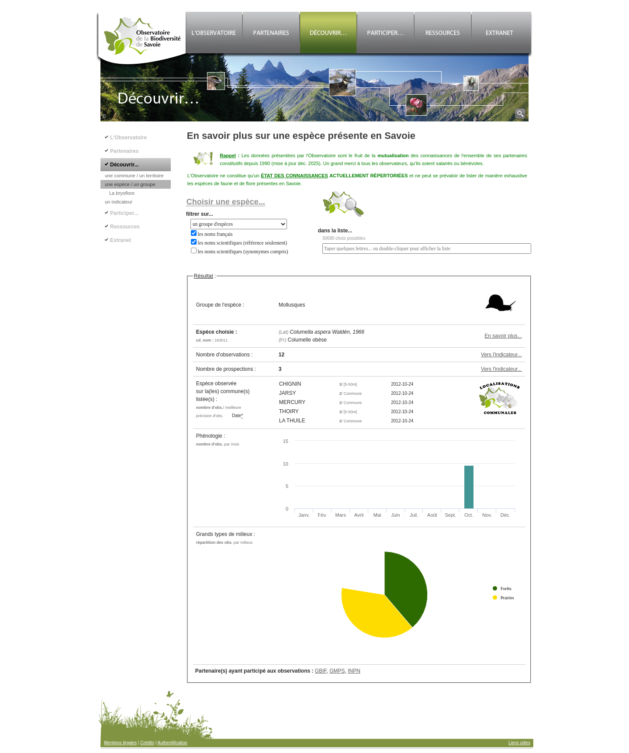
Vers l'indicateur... (501, 355)
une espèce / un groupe (130, 184)
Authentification (172, 742)
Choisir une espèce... (226, 201)
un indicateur (118, 201)
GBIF (321, 671)
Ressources (125, 227)
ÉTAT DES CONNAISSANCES (294, 175)
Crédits (147, 742)
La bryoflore (122, 193)
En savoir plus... (503, 336)
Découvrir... (124, 165)
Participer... (124, 213)
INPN (354, 671)
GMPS (337, 671)
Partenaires (124, 151)
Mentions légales (120, 742)
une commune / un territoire (134, 175)
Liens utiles (519, 742)
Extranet (120, 240)
